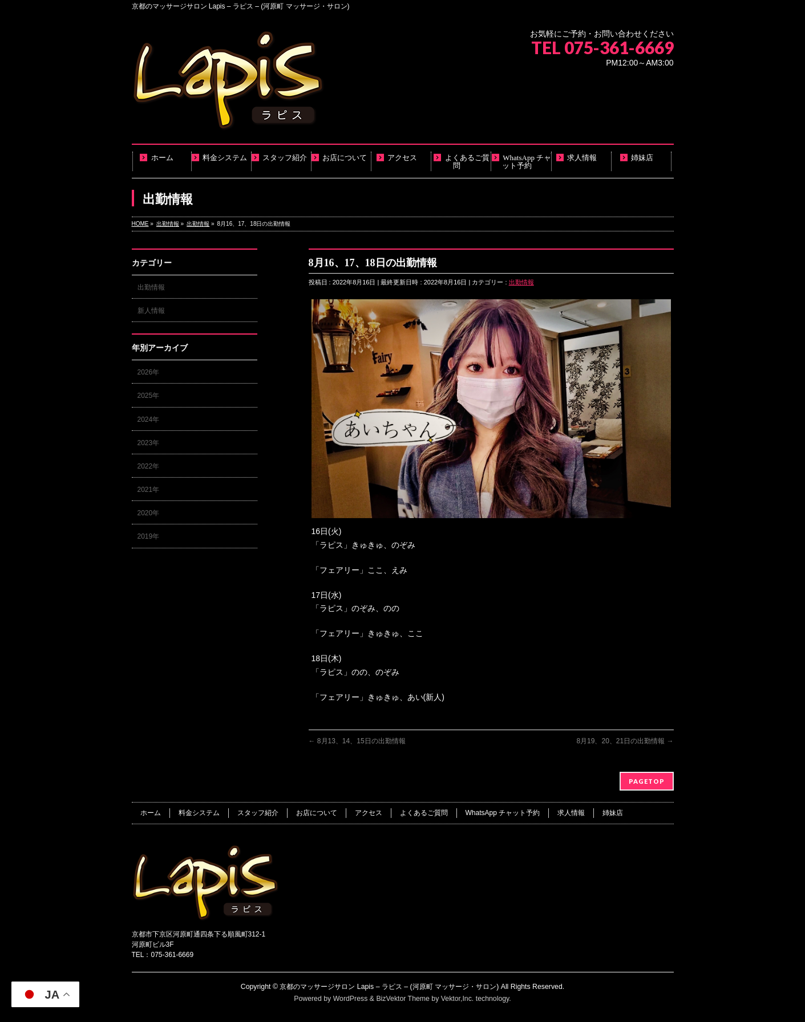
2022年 (148, 466)
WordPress (350, 999)
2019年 (148, 536)
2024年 (148, 420)
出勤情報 (521, 282)
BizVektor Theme (403, 999)
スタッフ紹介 (257, 813)
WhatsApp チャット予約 (503, 813)
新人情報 (151, 311)
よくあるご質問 (424, 813)
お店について (316, 813)
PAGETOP (647, 781)
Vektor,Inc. (457, 999)
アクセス (368, 813)
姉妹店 (612, 813)
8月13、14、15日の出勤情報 (357, 741)
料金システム (199, 813)
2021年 (148, 490)
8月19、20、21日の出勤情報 (624, 741)
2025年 (148, 396)
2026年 (148, 372)
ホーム (150, 813)
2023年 (148, 443)
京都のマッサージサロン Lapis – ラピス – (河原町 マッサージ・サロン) (389, 987)
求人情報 (571, 813)
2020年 (148, 513)
